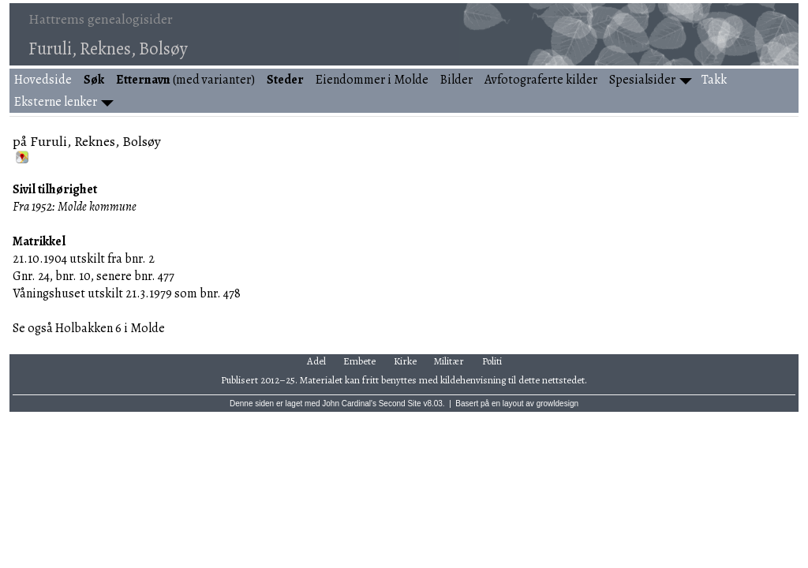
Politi (492, 361)
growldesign (557, 403)
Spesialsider (642, 79)
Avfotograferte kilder (540, 79)
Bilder (456, 79)
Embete (359, 361)
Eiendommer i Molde (372, 79)
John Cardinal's (349, 403)
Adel (316, 361)
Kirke (405, 361)
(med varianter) (185, 79)
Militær (449, 361)
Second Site (400, 403)
